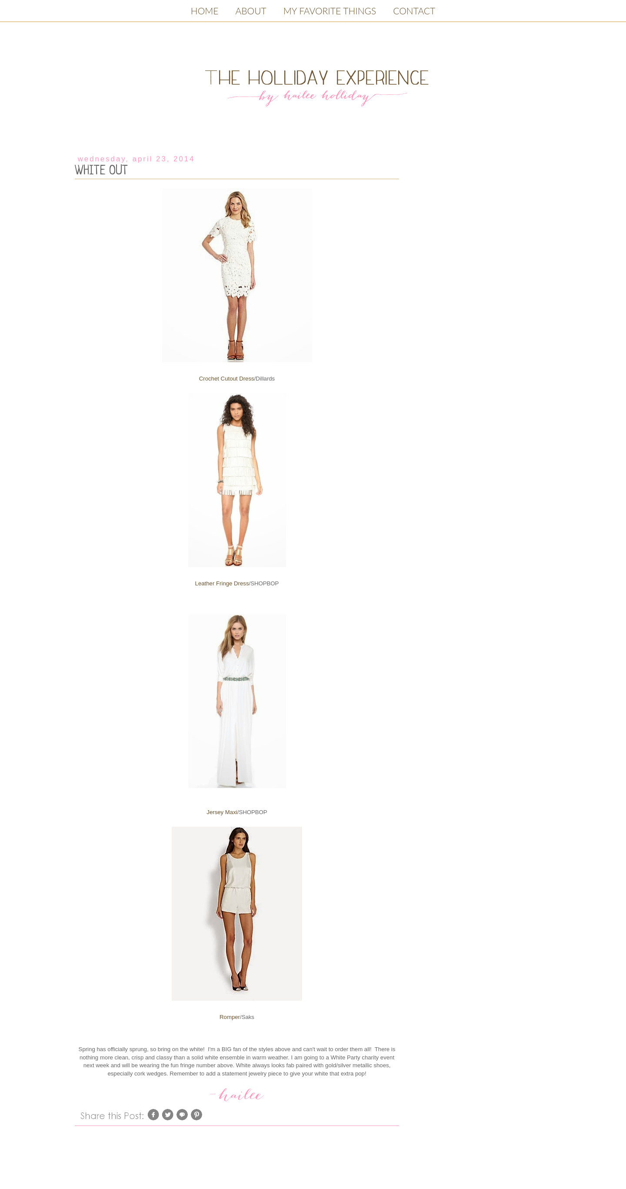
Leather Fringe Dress (222, 583)
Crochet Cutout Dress (226, 378)
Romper (230, 1017)
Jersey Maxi (221, 812)
